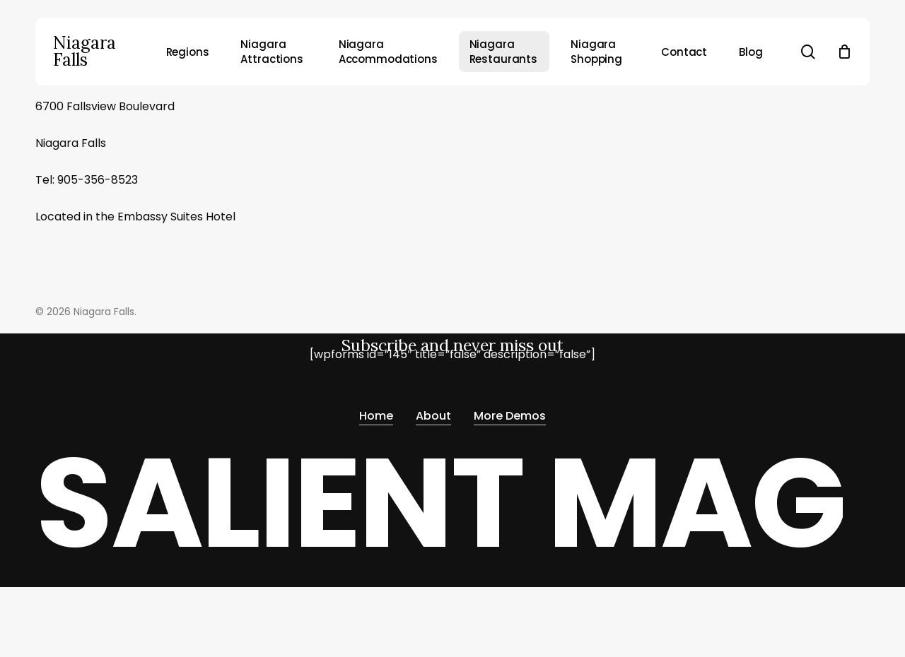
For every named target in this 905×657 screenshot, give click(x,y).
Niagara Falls (84, 52)
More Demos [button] (510, 411)
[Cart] (844, 51)
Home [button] (376, 411)
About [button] (433, 411)
